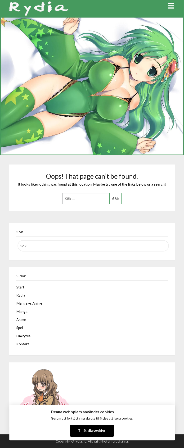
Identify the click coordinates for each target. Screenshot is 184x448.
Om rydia (23, 336)
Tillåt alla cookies (92, 430)
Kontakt (22, 344)
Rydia (20, 295)
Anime (21, 319)
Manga (21, 311)
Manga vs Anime (29, 303)
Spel (19, 327)
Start (20, 287)
